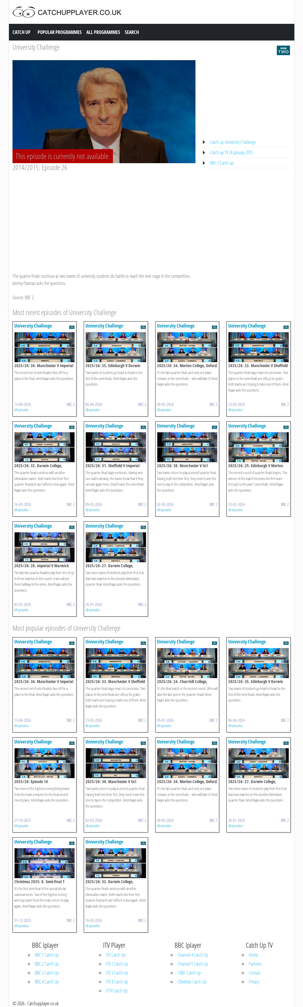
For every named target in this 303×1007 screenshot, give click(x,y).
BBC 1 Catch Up (47, 955)
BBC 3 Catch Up (47, 972)
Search (132, 32)
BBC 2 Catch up (222, 163)
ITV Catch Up (115, 955)
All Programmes (103, 32)
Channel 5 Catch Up (193, 964)
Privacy (254, 981)
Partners (255, 964)
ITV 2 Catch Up (117, 964)
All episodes (21, 409)
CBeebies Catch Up (192, 981)
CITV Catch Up (117, 990)
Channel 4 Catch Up (193, 955)
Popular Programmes (60, 32)
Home (253, 955)
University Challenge (36, 47)
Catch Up (21, 32)
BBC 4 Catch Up (47, 981)
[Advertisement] (104, 216)
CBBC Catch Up (189, 972)
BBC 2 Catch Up (47, 964)
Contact (255, 972)
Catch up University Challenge (233, 142)
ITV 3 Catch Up (117, 972)
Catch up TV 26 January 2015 (231, 152)
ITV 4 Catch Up (117, 981)
